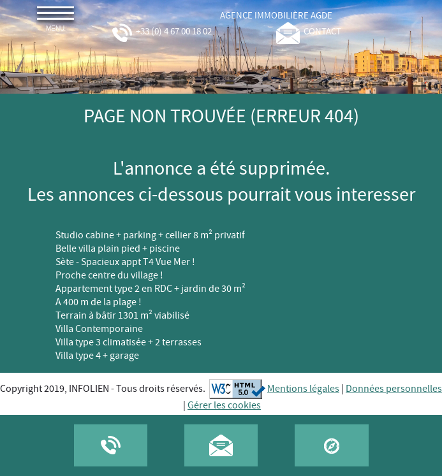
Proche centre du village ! (109, 275)
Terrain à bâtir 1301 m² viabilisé (122, 315)
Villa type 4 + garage (97, 356)
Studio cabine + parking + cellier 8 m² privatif (150, 235)
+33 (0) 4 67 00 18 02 (161, 31)
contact (308, 31)
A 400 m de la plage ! (98, 302)
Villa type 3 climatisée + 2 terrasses (128, 342)
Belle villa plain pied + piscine (117, 249)
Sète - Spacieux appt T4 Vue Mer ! (125, 262)
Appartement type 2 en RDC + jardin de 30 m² (150, 289)
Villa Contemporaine (99, 329)
